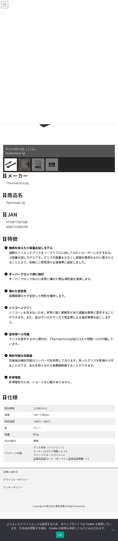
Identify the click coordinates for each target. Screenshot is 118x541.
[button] (10, 160)
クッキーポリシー (13, 483)
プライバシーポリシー (15, 475)
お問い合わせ (10, 467)
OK (60, 534)
